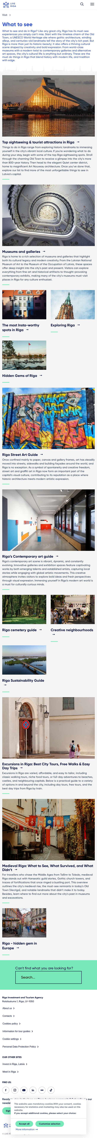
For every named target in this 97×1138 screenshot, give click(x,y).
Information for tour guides (18, 1031)
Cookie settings (13, 1039)
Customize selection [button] (49, 1123)
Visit (4, 15)
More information (27, 1129)
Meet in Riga (11, 1072)
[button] (82, 4)
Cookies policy (12, 1023)
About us (9, 1008)
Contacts (9, 1016)
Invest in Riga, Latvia (15, 1064)
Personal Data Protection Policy (21, 1047)
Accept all (24, 1123)
